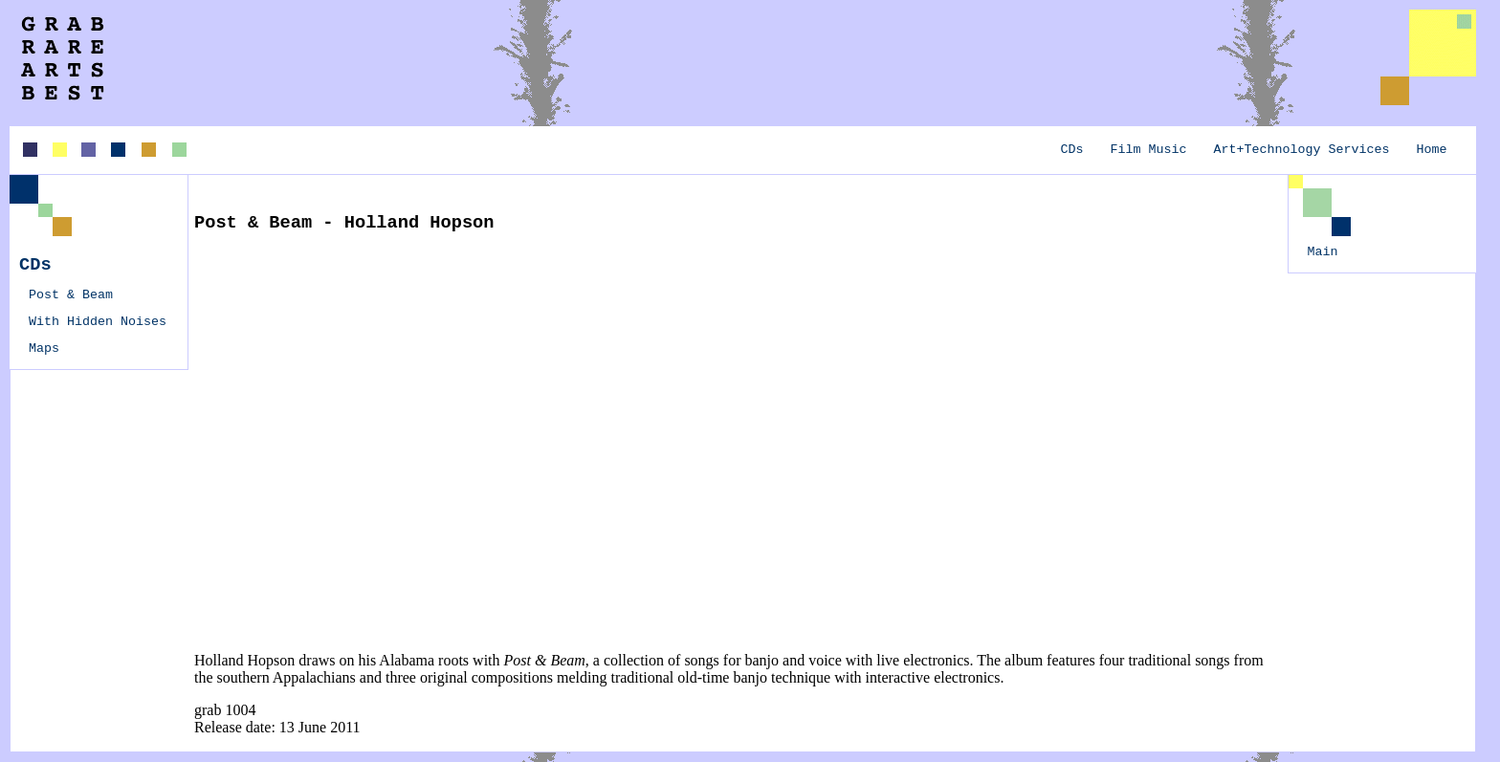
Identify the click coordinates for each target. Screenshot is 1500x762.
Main (1323, 252)
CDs (1072, 149)
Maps (44, 348)
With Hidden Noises (97, 322)
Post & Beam (71, 295)
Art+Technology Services (1302, 149)
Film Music (1149, 149)
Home (1432, 149)
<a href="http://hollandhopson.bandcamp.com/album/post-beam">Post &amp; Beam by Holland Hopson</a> (337, 441)
